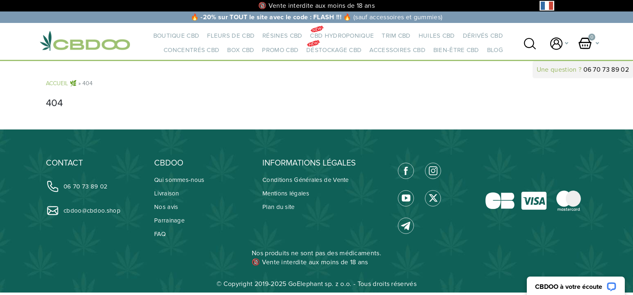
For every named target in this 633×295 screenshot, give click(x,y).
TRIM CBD (396, 35)
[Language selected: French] (547, 6)
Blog (495, 50)
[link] (406, 171)
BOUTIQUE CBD (176, 35)
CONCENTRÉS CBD (191, 50)
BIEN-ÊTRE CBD (456, 50)
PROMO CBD (280, 50)
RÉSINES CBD (282, 35)
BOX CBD (240, 50)
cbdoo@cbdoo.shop (83, 210)
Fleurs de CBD (231, 35)
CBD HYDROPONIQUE (342, 35)
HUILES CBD (437, 35)
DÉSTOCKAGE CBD (334, 50)
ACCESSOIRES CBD (397, 50)
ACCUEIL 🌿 (61, 83)
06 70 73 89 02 (606, 70)
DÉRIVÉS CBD (483, 35)
